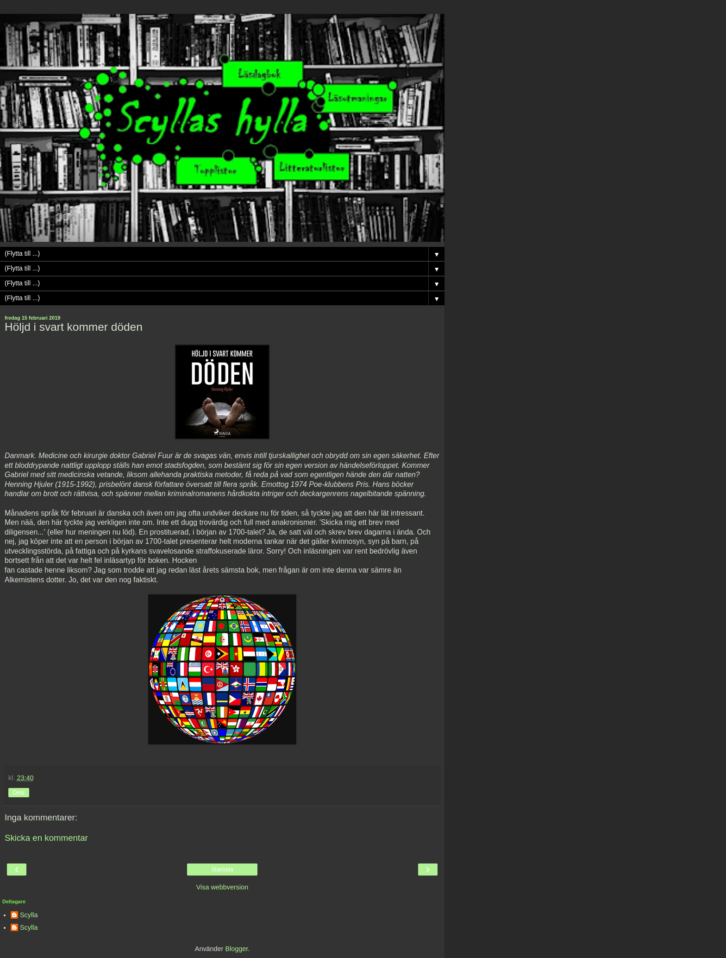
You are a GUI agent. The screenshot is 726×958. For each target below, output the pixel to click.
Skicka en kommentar (46, 838)
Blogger (236, 948)
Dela (19, 792)
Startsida (222, 869)
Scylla (29, 915)
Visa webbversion (222, 887)
